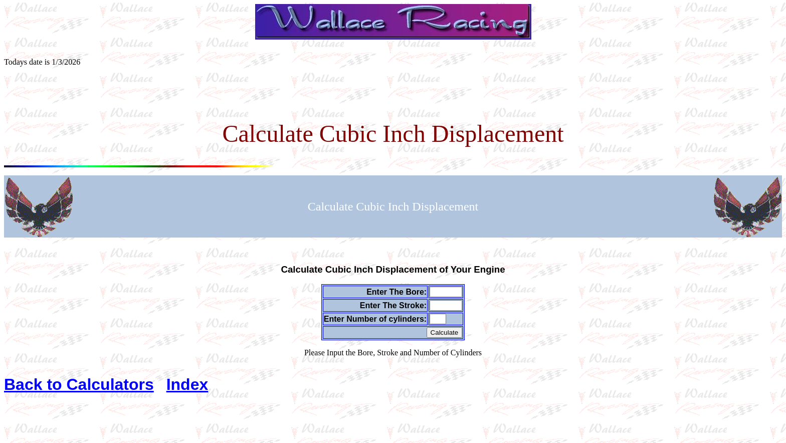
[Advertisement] (393, 97)
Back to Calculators (79, 384)
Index (187, 384)
